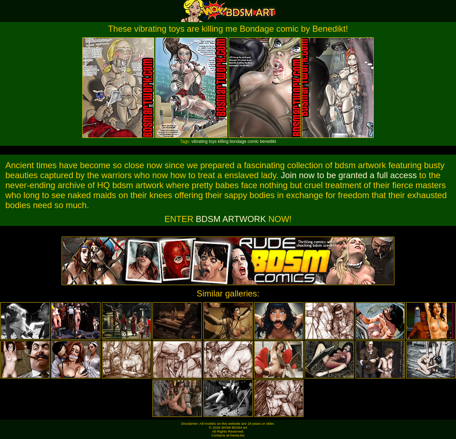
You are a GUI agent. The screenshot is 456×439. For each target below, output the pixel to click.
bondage (238, 141)
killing (223, 141)
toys (213, 141)
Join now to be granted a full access (349, 175)
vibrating (199, 141)
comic (253, 141)
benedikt (268, 141)
